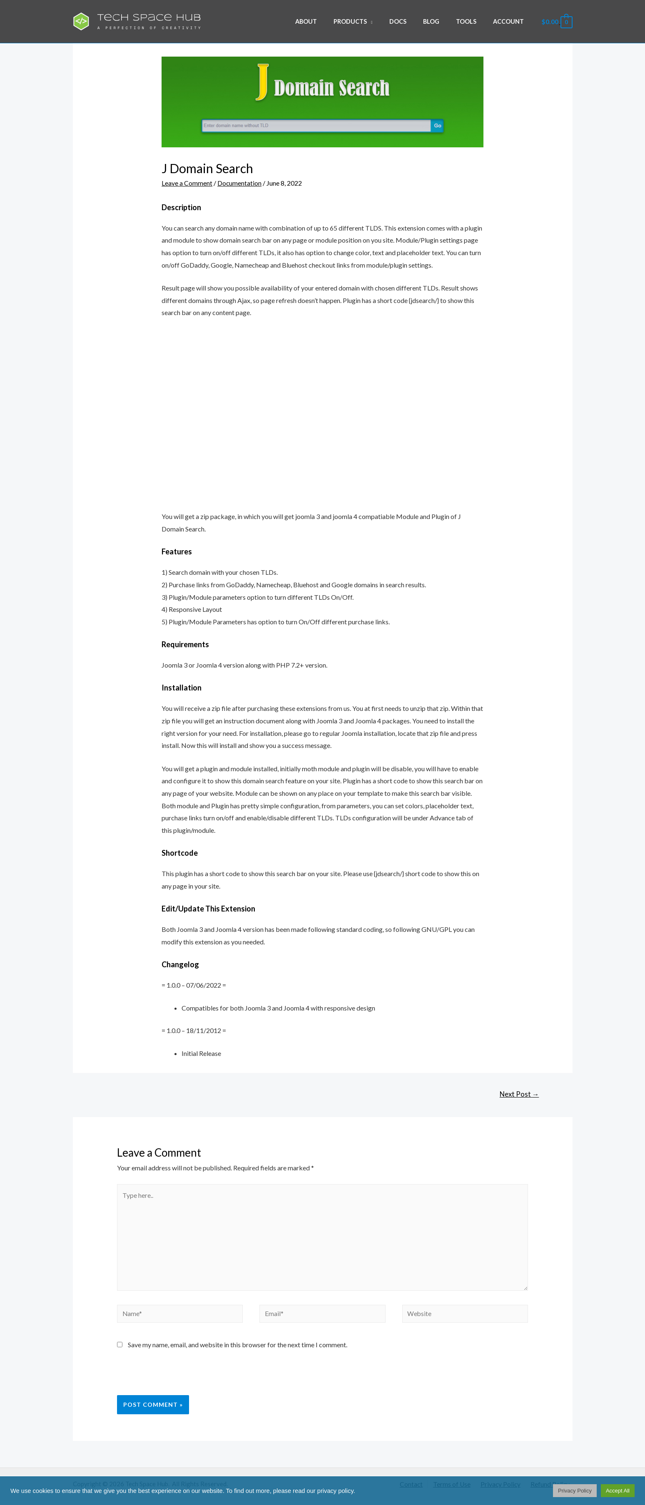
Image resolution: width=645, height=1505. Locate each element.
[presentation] (174, 1381)
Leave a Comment (187, 183)
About (332, 21)
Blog (443, 21)
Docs (414, 21)
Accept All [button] (618, 1491)
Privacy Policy (575, 1491)
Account (510, 21)
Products (371, 21)
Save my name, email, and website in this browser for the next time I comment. (237, 1349)
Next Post (519, 1094)
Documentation (239, 183)
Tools (473, 21)
